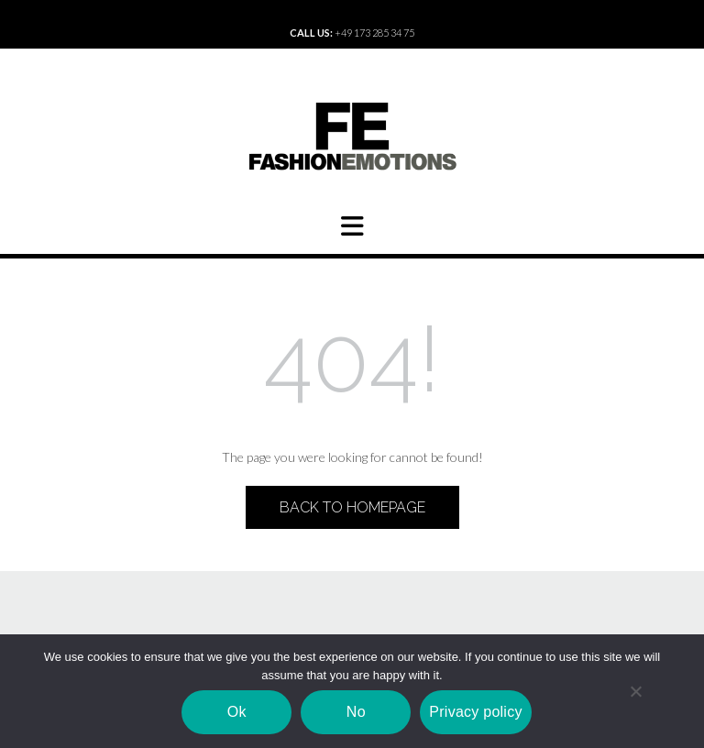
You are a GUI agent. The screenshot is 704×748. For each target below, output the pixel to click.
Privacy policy (475, 712)
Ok (237, 712)
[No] (635, 691)
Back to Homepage (352, 507)
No (356, 712)
